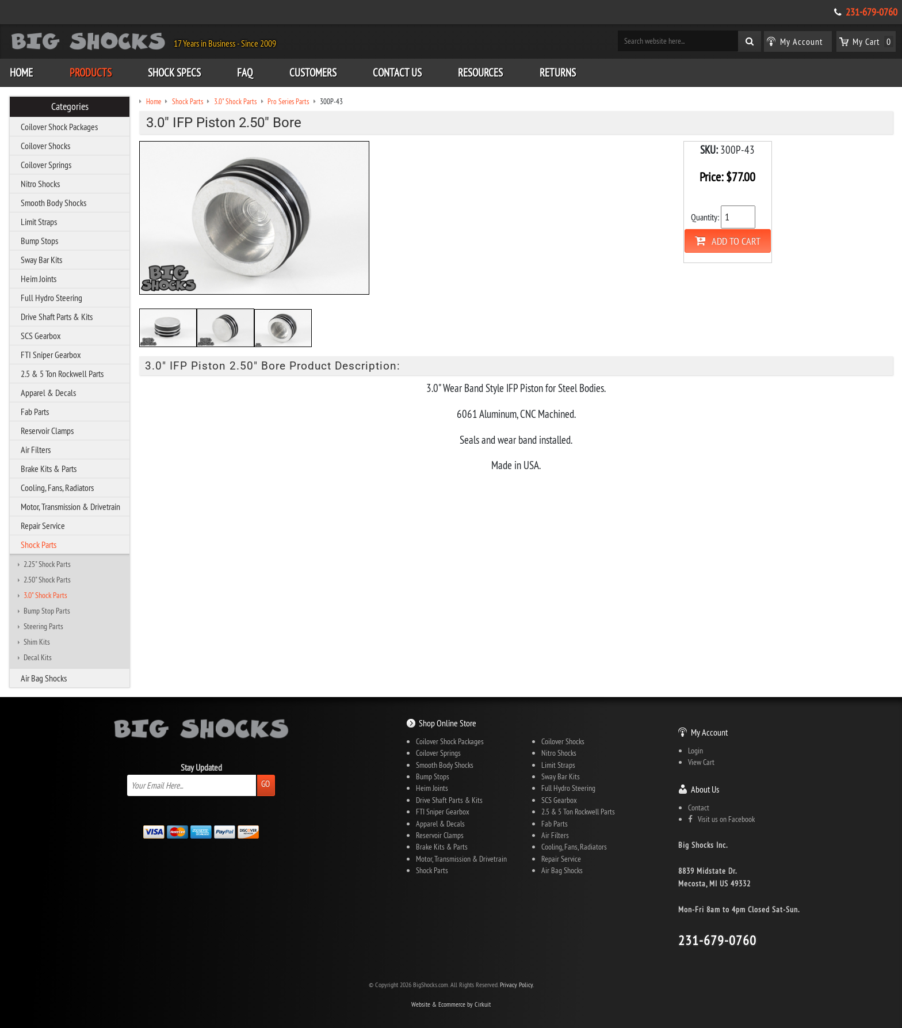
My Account (709, 732)
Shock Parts (38, 544)
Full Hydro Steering (51, 297)
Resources (480, 72)
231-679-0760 (871, 12)
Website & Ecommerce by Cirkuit (451, 1004)
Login (695, 750)
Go (265, 783)
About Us (705, 789)
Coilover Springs (46, 164)
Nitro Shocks (40, 183)
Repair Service (43, 525)
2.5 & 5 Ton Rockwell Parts (62, 373)
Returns (558, 72)
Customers (313, 72)
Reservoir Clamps (47, 430)
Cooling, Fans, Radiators (57, 487)
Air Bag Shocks (44, 678)
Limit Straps (39, 221)
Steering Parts (43, 626)
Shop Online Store (447, 723)
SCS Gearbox (41, 335)
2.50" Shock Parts (47, 579)
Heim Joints (38, 278)
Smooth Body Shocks (53, 202)
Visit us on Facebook (721, 819)
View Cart (701, 762)
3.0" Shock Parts (45, 595)
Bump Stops (39, 240)
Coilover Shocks (45, 145)
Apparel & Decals (48, 392)
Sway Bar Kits (41, 259)
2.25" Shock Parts (47, 564)
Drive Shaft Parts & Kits (57, 316)
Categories (70, 106)
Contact (698, 807)
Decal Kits (38, 657)
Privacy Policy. (517, 984)
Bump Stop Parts (47, 611)
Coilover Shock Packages (59, 126)
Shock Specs (174, 72)
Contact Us (397, 72)
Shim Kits (37, 642)
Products (91, 72)
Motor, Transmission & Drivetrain (70, 506)
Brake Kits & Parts (49, 468)
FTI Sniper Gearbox (51, 354)
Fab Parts (35, 411)
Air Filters (36, 449)
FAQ (245, 72)
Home (21, 72)
